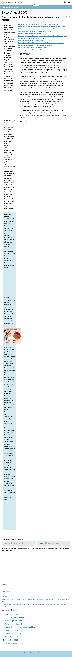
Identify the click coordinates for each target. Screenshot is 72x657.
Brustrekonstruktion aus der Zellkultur (30, 40)
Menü (36, 4)
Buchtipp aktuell (6, 591)
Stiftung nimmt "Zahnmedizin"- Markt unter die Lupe (35, 31)
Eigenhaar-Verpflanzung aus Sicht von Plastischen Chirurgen (38, 24)
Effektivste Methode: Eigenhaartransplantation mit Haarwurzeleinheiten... (42, 26)
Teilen (41, 543)
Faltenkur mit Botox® (13, 624)
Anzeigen (4, 596)
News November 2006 (14, 643)
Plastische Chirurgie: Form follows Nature (32, 47)
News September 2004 (14, 621)
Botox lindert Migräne (13, 614)
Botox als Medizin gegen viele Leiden (20, 627)
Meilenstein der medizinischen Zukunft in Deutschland (36, 29)
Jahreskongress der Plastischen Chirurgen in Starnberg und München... (41, 50)
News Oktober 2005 (13, 634)
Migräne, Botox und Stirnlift (16, 617)
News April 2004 (11, 637)
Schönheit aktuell (6, 7)
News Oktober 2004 (13, 630)
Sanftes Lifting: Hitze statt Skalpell (29, 33)
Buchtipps (4, 584)
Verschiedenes (14, 7)
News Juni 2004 (11, 640)
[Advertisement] (30, 100)
